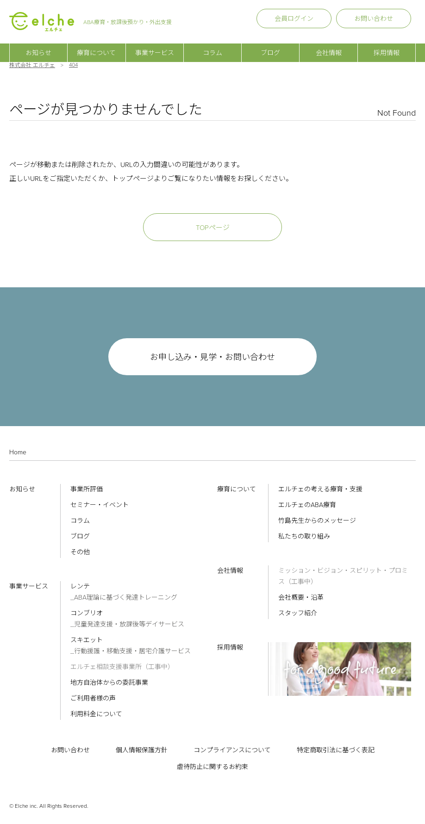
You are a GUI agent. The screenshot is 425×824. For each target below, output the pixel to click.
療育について (96, 46)
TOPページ (213, 228)
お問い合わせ (373, 19)
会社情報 (329, 46)
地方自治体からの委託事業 (109, 683)
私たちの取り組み (304, 536)
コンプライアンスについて (232, 750)
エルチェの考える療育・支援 (320, 489)
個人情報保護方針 (142, 750)
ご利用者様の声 (93, 698)
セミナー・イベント (99, 505)
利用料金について (96, 714)
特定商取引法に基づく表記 (336, 750)
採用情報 (387, 46)
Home (17, 452)
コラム (212, 46)
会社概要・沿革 (301, 597)
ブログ (270, 46)
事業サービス (154, 46)
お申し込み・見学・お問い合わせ (212, 357)
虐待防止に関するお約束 (212, 767)
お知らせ (38, 46)
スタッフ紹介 (297, 613)
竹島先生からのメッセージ (317, 521)
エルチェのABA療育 (307, 505)
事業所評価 (86, 489)
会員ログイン (294, 19)
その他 (80, 552)
